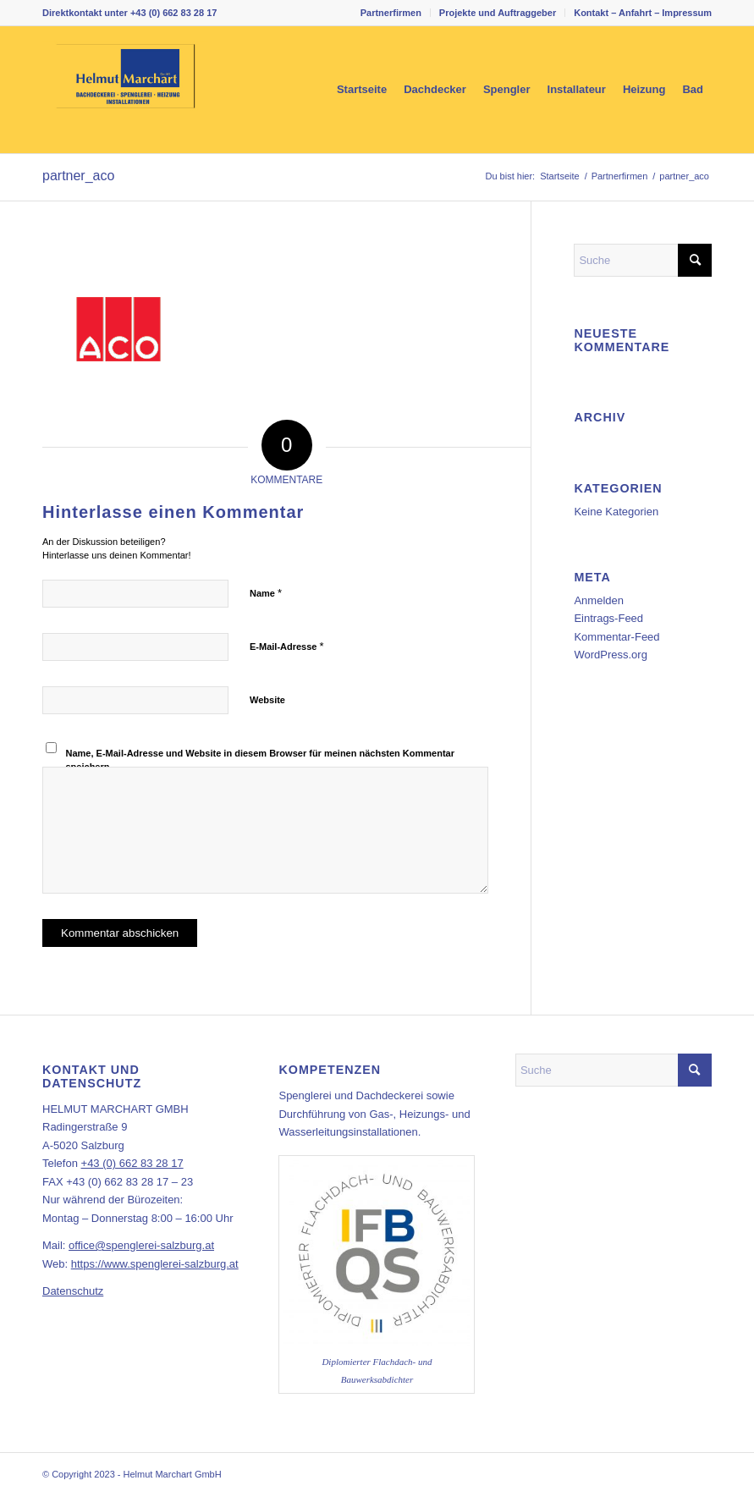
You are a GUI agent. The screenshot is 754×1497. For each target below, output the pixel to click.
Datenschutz (72, 1291)
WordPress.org (610, 654)
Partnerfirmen (390, 13)
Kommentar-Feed (616, 636)
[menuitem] (391, 12)
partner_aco (78, 175)
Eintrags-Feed (608, 618)
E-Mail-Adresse (287, 646)
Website (267, 700)
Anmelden (599, 600)
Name (266, 592)
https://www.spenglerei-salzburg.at (155, 1264)
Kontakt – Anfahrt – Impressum (643, 13)
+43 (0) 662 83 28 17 (173, 13)
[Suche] (643, 260)
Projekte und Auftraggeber (497, 13)
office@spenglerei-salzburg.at (141, 1245)
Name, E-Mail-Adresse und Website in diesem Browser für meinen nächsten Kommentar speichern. (260, 760)
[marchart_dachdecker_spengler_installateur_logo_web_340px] (125, 89)
